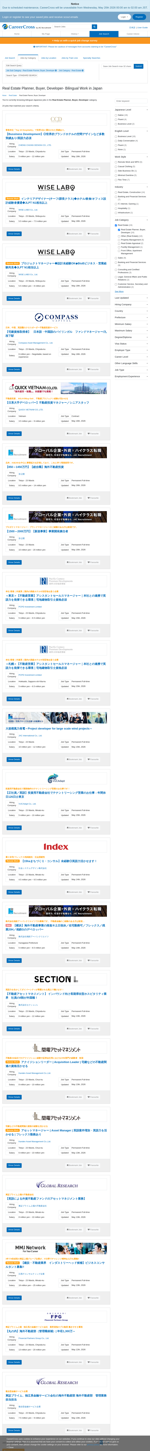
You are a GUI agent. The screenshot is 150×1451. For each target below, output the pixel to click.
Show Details (14, 169)
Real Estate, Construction (130, 192)
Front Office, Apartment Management (130, 252)
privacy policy (93, 1444)
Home (17, 34)
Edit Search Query (13, 66)
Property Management (131, 240)
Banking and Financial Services (130, 198)
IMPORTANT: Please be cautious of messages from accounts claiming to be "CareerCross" (75, 47)
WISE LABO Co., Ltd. (28, 210)
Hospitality (122, 208)
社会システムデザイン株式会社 (33, 868)
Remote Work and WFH (128, 162)
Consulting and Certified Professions (127, 271)
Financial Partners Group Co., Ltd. (34, 1338)
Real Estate (124, 225)
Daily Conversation (126, 141)
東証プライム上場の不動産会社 (33, 1206)
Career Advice (133, 34)
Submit (138, 66)
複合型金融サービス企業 (30, 1406)
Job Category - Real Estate (71, 70)
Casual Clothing (125, 166)
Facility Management (130, 247)
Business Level (125, 124)
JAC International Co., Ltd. (30, 735)
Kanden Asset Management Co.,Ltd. (35, 1073)
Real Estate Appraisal (130, 243)
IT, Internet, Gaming (127, 204)
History (74, 34)
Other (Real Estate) (130, 236)
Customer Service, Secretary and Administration (131, 285)
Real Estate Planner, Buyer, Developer (132, 231)
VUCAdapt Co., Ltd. (27, 804)
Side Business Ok (126, 171)
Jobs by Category (28, 58)
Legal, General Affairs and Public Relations (131, 278)
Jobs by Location (48, 58)
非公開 (22, 474)
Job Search (104, 34)
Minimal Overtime (126, 175)
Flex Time (122, 180)
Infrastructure (124, 212)
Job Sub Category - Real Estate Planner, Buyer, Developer (31, 70)
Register (139, 17)
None (120, 149)
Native (121, 115)
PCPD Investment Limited (30, 607)
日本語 (132, 27)
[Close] (10, 1447)
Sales (120, 258)
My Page (46, 34)
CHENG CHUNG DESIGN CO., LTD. (35, 145)
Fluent (121, 119)
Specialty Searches (91, 58)
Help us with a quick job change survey (75, 40)
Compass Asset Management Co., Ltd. (36, 343)
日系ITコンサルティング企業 (32, 1274)
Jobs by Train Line (70, 58)
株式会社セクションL (28, 1005)
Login (123, 17)
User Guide (142, 27)
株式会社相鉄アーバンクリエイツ (34, 936)
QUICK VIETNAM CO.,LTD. (31, 410)
